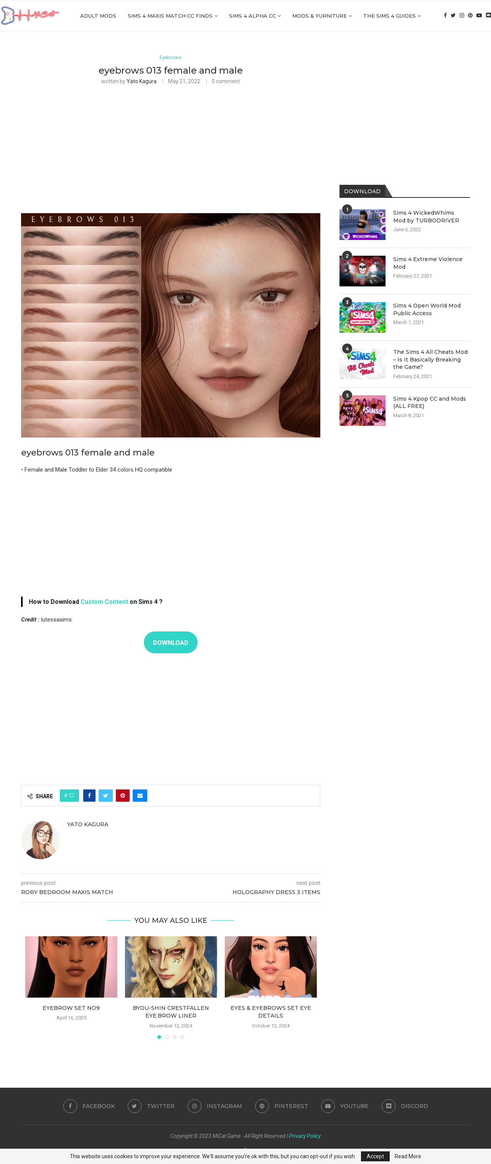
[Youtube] (479, 15)
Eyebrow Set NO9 (71, 1008)
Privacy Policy (305, 1136)
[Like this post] (71, 795)
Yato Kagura (142, 81)
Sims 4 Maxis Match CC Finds (170, 16)
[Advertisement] (170, 148)
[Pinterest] (470, 15)
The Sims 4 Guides (389, 16)
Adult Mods (98, 16)
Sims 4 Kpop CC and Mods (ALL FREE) (429, 402)
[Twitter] (453, 15)
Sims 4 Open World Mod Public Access (427, 309)
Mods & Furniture (319, 16)
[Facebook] (445, 15)
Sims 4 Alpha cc (252, 16)
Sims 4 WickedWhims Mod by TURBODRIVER (426, 216)
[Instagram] (462, 15)
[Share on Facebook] (89, 795)
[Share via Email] (140, 795)
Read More (408, 1156)
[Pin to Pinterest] (123, 795)
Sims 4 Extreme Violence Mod (428, 263)
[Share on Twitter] (106, 795)
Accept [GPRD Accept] (375, 1156)
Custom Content (104, 601)
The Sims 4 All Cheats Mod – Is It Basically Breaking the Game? (430, 359)
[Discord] (488, 15)
